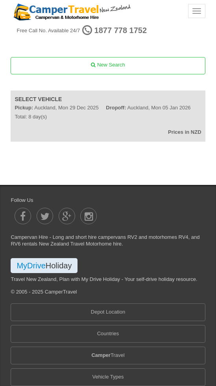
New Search (108, 65)
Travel (107, 355)
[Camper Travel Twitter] (45, 216)
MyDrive (44, 265)
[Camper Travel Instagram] (88, 216)
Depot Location (108, 312)
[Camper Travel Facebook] (23, 216)
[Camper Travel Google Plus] (67, 216)
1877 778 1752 (120, 30)
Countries (108, 333)
